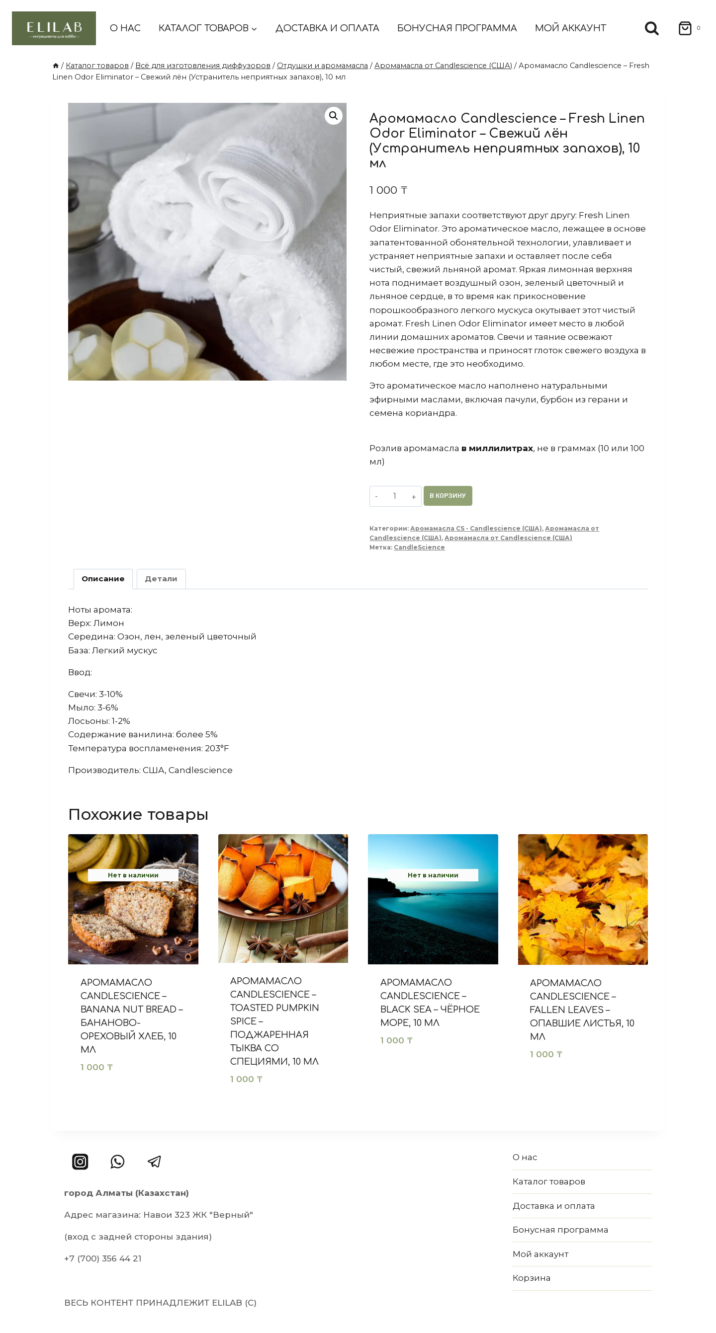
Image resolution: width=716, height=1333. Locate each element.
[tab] (103, 579)
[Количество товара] (396, 495)
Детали (161, 578)
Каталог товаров (549, 1181)
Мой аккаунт (570, 28)
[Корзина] (686, 28)
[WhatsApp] (117, 1162)
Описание (103, 578)
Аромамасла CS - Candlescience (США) (476, 528)
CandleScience (419, 547)
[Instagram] (80, 1162)
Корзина (532, 1278)
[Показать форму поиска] (652, 28)
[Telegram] (154, 1162)
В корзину (453, 495)
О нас (125, 28)
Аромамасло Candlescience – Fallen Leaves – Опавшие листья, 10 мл (582, 1010)
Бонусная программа (457, 28)
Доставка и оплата (327, 28)
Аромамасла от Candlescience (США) (508, 538)
